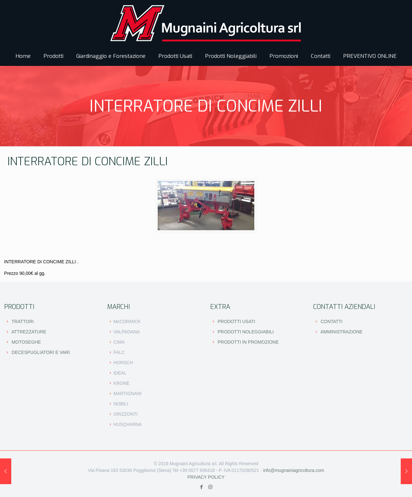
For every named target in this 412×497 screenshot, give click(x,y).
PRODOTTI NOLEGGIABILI (246, 331)
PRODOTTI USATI (236, 321)
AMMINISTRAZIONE (341, 331)
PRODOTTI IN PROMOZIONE (248, 342)
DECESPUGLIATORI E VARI (41, 352)
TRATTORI (23, 321)
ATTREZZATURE (29, 331)
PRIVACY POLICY (205, 477)
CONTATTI (331, 321)
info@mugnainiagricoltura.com (293, 470)
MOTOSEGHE (26, 342)
